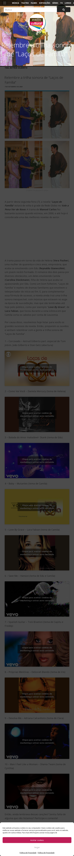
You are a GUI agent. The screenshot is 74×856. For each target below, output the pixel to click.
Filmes (34, 3)
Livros (68, 3)
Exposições (44, 3)
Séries (55, 3)
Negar (37, 847)
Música (15, 3)
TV (61, 3)
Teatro (25, 3)
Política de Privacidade (28, 853)
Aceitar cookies (37, 840)
